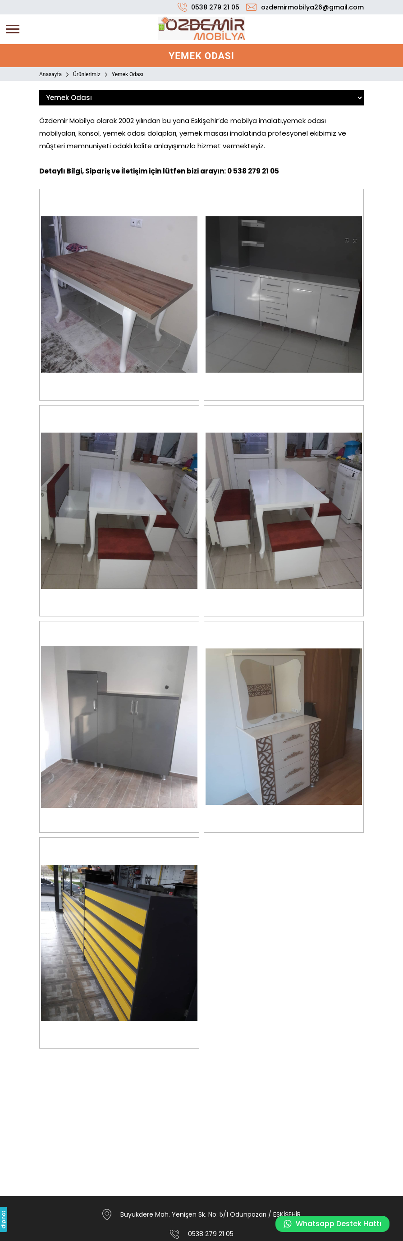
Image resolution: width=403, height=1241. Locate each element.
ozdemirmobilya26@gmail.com (312, 7)
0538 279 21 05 (215, 7)
